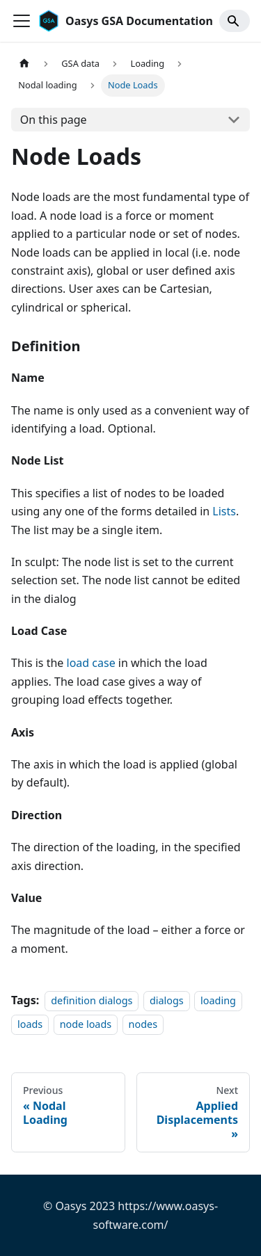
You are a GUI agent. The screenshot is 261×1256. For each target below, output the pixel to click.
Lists (224, 511)
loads (29, 1024)
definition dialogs (91, 1000)
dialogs (167, 1000)
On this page (53, 119)
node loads (86, 1024)
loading (218, 1000)
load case (91, 662)
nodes (143, 1024)
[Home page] (24, 63)
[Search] (234, 21)
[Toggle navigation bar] (21, 20)
